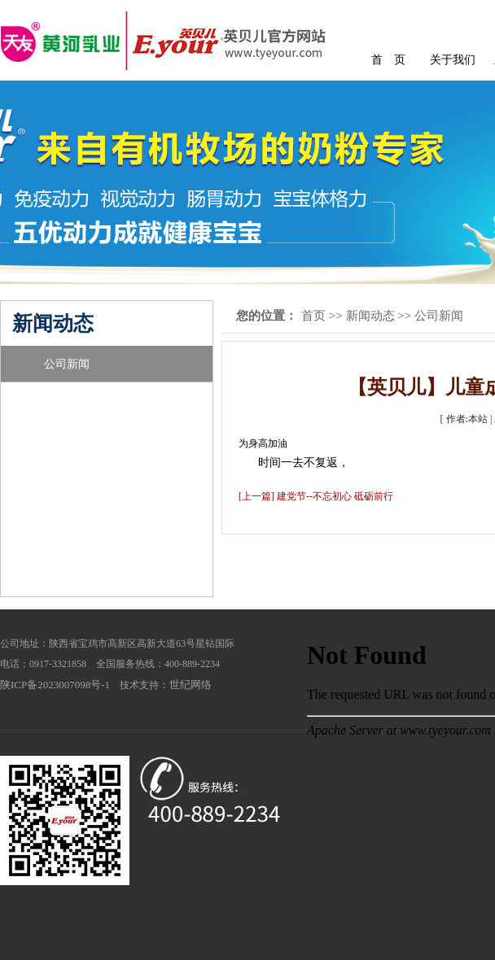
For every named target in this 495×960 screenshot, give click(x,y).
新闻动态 (370, 315)
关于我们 (452, 60)
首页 (313, 315)
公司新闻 (67, 364)
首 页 (388, 60)
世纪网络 (190, 685)
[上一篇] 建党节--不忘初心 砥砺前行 (316, 496)
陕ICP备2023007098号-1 (55, 685)
